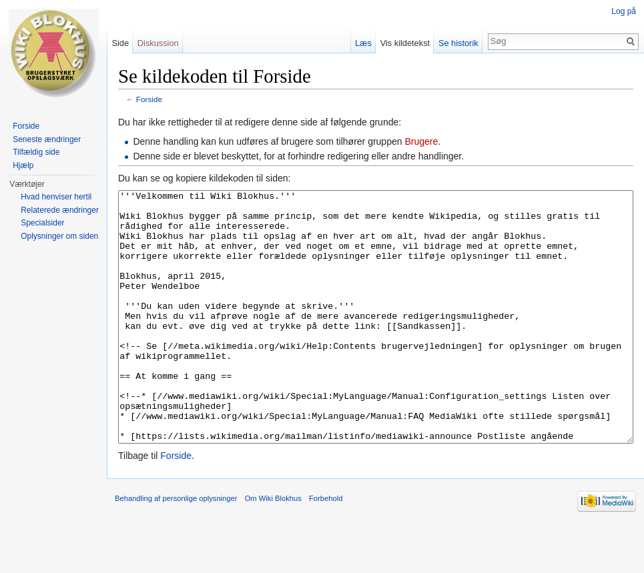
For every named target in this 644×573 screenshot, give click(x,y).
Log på (623, 11)
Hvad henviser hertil (56, 196)
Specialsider (42, 222)
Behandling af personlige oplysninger (176, 548)
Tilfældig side (36, 152)
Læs (363, 43)
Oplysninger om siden (59, 236)
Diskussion (158, 43)
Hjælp (23, 165)
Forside (149, 99)
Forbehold (325, 548)
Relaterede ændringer (60, 210)
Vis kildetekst (405, 43)
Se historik (458, 43)
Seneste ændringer (47, 139)
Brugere (421, 141)
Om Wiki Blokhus (273, 548)
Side (120, 43)
